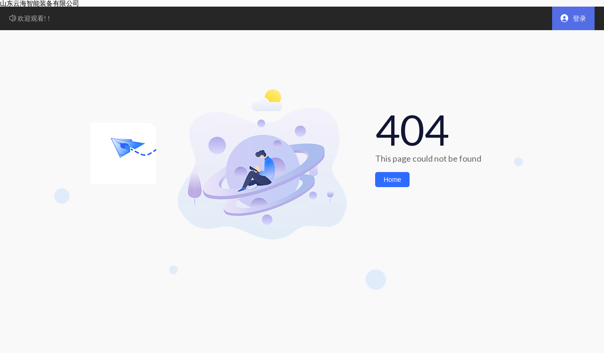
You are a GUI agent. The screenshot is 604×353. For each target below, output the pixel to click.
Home (392, 179)
